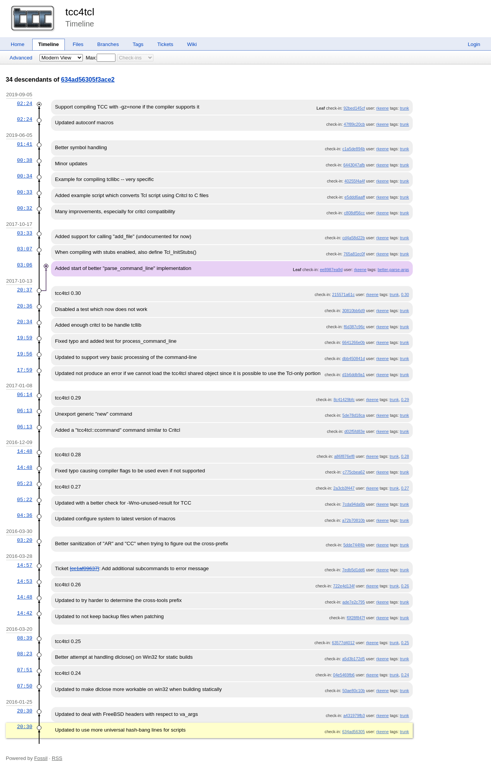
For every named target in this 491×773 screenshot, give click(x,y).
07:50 (24, 686)
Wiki (192, 44)
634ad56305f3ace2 (88, 79)
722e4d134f (343, 586)
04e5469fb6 (343, 675)
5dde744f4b (354, 545)
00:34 (24, 176)
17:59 (24, 370)
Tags (138, 44)
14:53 (24, 581)
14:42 (24, 613)
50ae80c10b (354, 690)
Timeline (48, 44)
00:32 (24, 208)
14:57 (24, 565)
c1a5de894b (354, 148)
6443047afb (354, 165)
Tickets (165, 44)
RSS (57, 758)
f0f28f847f (356, 617)
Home (18, 44)
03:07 (24, 248)
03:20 (24, 540)
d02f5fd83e (354, 431)
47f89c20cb (354, 124)
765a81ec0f (354, 254)
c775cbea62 (354, 472)
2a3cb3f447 (344, 488)
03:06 (24, 265)
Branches (108, 44)
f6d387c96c (354, 326)
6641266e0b (353, 342)
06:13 (24, 410)
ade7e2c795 (354, 602)
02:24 (24, 103)
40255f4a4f (354, 181)
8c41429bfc (343, 399)
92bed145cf (354, 108)
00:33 (24, 192)
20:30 (24, 710)
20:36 (24, 306)
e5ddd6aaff (354, 197)
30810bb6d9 (353, 310)
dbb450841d (353, 358)
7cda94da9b (354, 504)
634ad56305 (353, 731)
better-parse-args (393, 269)
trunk (404, 108)
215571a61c (343, 294)
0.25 (405, 642)
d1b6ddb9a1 (353, 374)
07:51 (24, 669)
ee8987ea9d (331, 269)
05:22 (24, 499)
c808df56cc (354, 213)
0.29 (405, 399)
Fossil (41, 758)
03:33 (24, 233)
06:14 (24, 394)
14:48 (24, 451)
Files (77, 44)
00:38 (24, 160)
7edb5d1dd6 (353, 569)
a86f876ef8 (344, 456)
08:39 (24, 638)
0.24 (405, 675)
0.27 (405, 488)
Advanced (21, 58)
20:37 (24, 289)
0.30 (405, 294)
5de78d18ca (354, 415)
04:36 (24, 515)
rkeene (382, 108)
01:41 (24, 144)
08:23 (24, 653)
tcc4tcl (79, 12)
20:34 (24, 321)
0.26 (405, 586)
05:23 (24, 483)
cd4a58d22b (354, 237)
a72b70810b (353, 520)
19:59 (24, 337)
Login (474, 44)
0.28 (405, 456)
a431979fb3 (354, 715)
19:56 (24, 353)
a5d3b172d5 (353, 658)
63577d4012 (343, 642)
